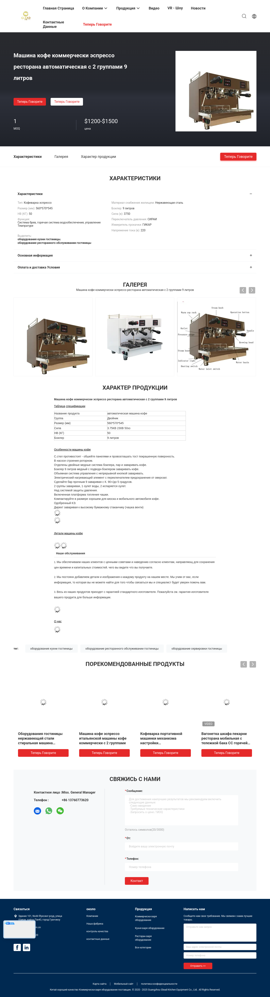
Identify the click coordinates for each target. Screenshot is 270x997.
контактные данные (97, 939)
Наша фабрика (94, 923)
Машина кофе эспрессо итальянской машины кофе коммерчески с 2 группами (102, 738)
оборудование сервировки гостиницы (196, 648)
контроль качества (97, 931)
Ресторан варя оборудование (143, 938)
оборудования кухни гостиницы (51, 648)
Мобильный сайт (123, 983)
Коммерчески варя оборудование (146, 918)
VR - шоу (175, 8)
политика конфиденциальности (159, 983)
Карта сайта (99, 983)
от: (128, 838)
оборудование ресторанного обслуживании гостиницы (122, 648)
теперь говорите (29, 102)
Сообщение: (134, 791)
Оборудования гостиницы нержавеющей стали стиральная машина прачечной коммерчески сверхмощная (40, 743)
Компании (92, 916)
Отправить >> (198, 966)
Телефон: (132, 858)
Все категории (143, 947)
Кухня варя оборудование (149, 928)
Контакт (137, 881)
